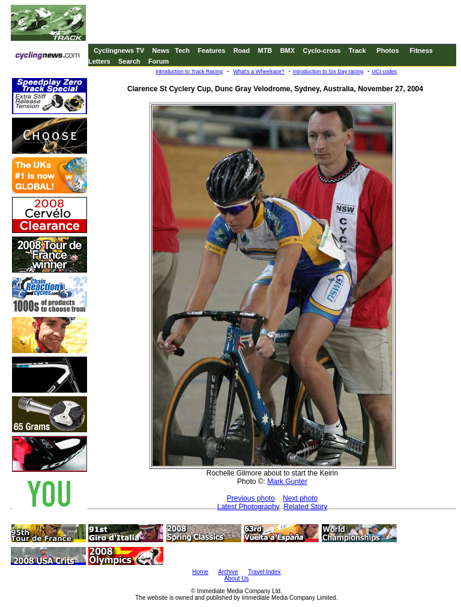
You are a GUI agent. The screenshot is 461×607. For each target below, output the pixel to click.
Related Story (306, 507)
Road (242, 50)
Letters (99, 61)
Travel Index (264, 572)
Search (129, 61)
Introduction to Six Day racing (328, 71)
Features (211, 50)
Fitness (421, 50)
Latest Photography (248, 507)
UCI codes (384, 71)
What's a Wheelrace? (258, 71)
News (161, 50)
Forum (158, 61)
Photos (387, 50)
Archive (228, 572)
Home (200, 572)
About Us (236, 578)
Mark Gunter (287, 481)
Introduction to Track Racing (189, 71)
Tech (182, 50)
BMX (287, 50)
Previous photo (251, 498)
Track (357, 50)
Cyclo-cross (321, 50)
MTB (265, 50)
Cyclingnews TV (119, 50)
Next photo (300, 498)
